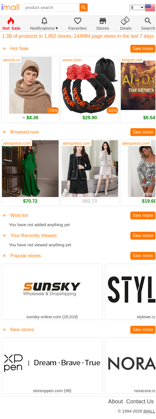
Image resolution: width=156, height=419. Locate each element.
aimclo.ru (11, 59)
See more (143, 48)
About (115, 401)
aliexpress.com (17, 143)
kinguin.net (132, 59)
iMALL (149, 411)
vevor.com (72, 59)
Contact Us (140, 401)
